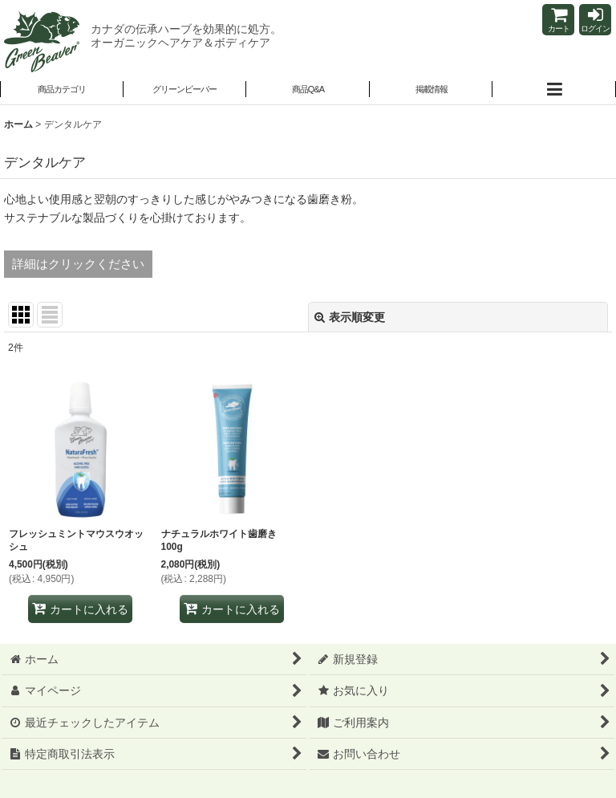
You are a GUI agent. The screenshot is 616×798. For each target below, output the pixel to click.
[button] (185, 90)
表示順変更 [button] (349, 317)
